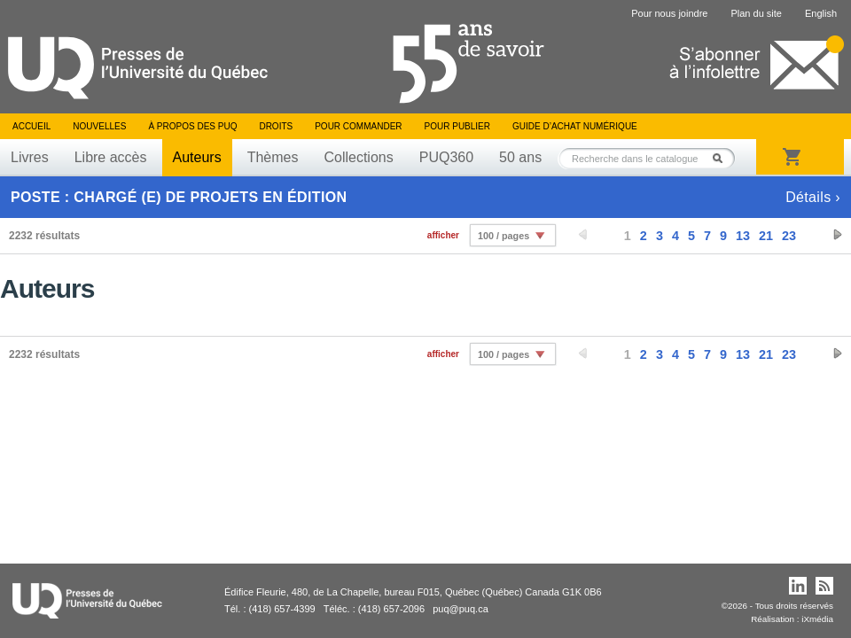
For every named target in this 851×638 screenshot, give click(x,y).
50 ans (520, 157)
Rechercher (722, 158)
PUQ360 (446, 157)
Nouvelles (99, 126)
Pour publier (457, 126)
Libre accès (110, 157)
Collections (358, 157)
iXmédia (817, 619)
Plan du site (755, 13)
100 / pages (503, 235)
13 (743, 236)
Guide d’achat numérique (574, 126)
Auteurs (197, 157)
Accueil (31, 126)
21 (766, 236)
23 (789, 236)
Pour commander (358, 126)
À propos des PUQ (192, 126)
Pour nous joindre (669, 13)
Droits (276, 126)
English (821, 13)
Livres (30, 157)
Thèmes (273, 157)
